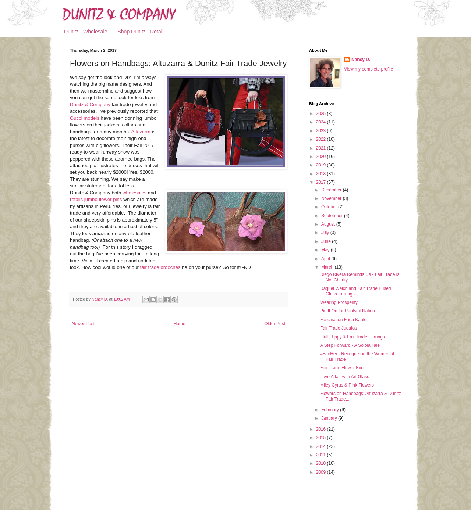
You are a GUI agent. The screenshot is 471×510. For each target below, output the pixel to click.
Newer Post (83, 323)
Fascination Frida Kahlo (343, 319)
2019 (321, 165)
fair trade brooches (160, 267)
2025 (321, 113)
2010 (321, 463)
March (328, 267)
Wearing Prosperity (339, 302)
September (332, 215)
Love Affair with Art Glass (344, 376)
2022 (321, 139)
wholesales (134, 192)
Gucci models (84, 118)
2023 (321, 130)
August (328, 224)
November (332, 198)
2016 (321, 429)
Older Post (274, 323)
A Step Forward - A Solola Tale (350, 345)
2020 (321, 156)
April (326, 258)
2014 (321, 446)
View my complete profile (368, 69)
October (329, 206)
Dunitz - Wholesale (85, 32)
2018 (321, 173)
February (330, 409)
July (325, 232)
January (329, 418)
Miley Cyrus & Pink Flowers (347, 385)
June (326, 241)
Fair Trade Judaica (338, 328)
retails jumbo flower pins (96, 199)
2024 (321, 122)
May (326, 249)
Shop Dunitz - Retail (141, 32)
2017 (321, 182)
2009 (321, 472)
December (332, 190)
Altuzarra (140, 131)
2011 (321, 454)
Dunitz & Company (90, 104)
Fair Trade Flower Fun (342, 367)
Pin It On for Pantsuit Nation (347, 310)
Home (179, 323)
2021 (321, 148)
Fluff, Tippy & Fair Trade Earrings (352, 337)
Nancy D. (360, 59)
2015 (321, 437)
